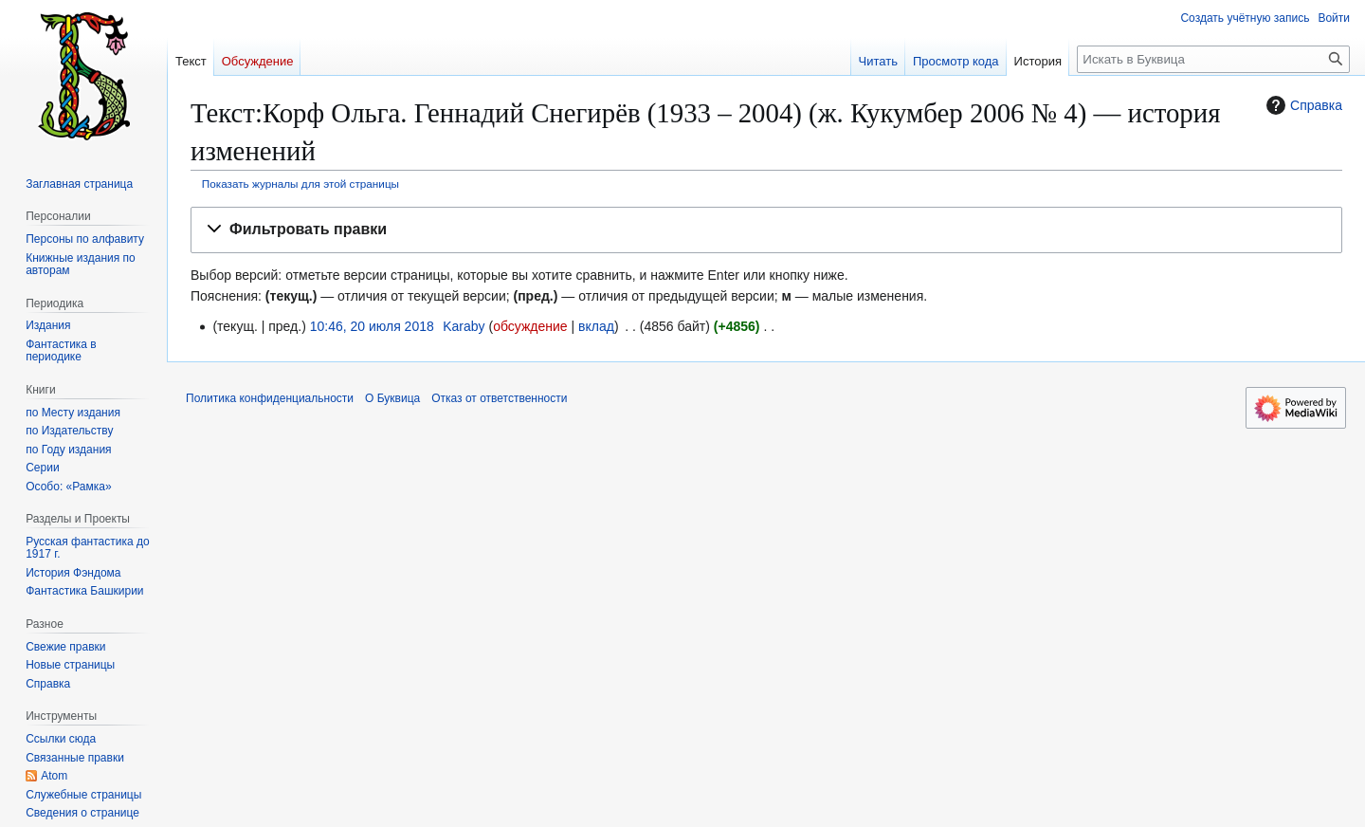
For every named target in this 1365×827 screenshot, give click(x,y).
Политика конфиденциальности (270, 398)
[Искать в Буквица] (1213, 59)
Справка (1302, 105)
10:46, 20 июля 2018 (372, 326)
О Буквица (392, 398)
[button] (766, 229)
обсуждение (530, 326)
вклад (596, 326)
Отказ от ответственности (499, 398)
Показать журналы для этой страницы (300, 183)
